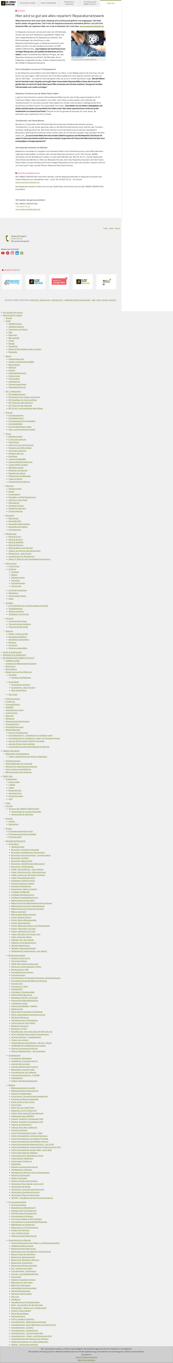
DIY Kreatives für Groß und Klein (22, 400)
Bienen (14, 575)
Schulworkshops (13, 761)
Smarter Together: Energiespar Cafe (27, 1119)
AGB (93, 300)
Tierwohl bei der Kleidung (19, 624)
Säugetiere (13, 593)
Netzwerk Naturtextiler (21, 1294)
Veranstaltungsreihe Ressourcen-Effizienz (29, 1339)
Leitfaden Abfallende (20, 892)
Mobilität (9, 707)
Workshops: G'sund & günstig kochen (27, 1189)
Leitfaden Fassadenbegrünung (24, 898)
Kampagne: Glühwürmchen (23, 881)
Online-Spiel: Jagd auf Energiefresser (27, 1113)
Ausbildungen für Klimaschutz (21, 556)
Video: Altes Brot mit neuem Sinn (25, 934)
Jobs (99, 300)
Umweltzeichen (12, 724)
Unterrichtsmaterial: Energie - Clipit (26, 1133)
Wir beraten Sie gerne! (13, 312)
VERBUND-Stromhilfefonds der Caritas (28, 1046)
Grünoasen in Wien (19, 986)
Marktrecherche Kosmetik (22, 900)
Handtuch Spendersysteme (23, 1280)
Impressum (45, 300)
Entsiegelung (14, 494)
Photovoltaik (14, 379)
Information (13, 844)
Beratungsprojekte (16, 955)
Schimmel (12, 645)
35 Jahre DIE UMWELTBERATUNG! (23, 809)
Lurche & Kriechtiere (17, 590)
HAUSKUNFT (17, 989)
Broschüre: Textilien (20, 858)
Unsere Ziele (14, 782)
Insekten (12, 569)
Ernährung (10, 702)
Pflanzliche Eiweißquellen (19, 476)
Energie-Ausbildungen (18, 733)
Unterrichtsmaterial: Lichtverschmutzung (29, 1136)
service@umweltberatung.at (27, 209)
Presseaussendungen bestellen (22, 834)
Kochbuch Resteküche (21, 886)
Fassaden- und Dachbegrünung (22, 497)
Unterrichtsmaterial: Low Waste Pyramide (29, 1139)
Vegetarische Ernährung (19, 482)
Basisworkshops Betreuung (23, 1249)
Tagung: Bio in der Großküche (24, 1127)
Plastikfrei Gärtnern (17, 508)
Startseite (34, 300)
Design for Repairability (21, 1094)
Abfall (8, 321)
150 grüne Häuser (19, 961)
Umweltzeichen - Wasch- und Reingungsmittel (31, 1336)
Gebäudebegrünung (17, 373)
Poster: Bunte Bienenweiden (24, 920)
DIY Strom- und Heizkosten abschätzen (25, 408)
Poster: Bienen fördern (21, 917)
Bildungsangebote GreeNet (23, 1088)
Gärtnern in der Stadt (17, 500)
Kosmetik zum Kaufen (18, 527)
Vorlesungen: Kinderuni (21, 1161)
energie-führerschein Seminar (21, 744)
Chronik (9, 806)
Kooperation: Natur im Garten (24, 889)
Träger (11, 788)
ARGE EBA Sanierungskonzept (24, 964)
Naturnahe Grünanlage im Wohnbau (27, 1012)
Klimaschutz (11, 534)
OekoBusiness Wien (15, 710)
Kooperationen (15, 790)
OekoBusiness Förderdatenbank (25, 1302)
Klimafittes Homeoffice (18, 639)
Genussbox (16, 1277)
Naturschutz (11, 563)
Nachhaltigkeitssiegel (20, 1291)
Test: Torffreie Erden (20, 1233)
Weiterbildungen (13, 730)
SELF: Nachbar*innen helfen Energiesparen (30, 1034)
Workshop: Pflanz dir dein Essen (25, 1195)
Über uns (111, 3)
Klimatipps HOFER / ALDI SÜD (24, 998)
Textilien (9, 603)
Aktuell (9, 318)
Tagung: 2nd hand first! (21, 1124)
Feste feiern (13, 442)
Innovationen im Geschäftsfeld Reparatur (29, 1222)
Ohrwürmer (16, 586)
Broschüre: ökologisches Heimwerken (28, 852)
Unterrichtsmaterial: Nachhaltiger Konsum (29, 1141)
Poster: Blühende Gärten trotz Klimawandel (30, 926)
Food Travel (16, 1105)
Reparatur (12, 352)
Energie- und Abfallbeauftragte (24, 1274)
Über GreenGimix (18, 690)
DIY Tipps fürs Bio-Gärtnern (20, 403)
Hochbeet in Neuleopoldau (23, 992)
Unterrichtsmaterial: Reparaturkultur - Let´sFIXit (32, 1144)
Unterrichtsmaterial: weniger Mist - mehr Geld (31, 1150)
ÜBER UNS (7, 776)
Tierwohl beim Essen (17, 621)
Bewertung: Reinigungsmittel (24, 1265)
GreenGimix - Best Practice (23, 687)
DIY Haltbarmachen (16, 394)
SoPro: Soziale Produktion (22, 1319)
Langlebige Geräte (19, 1003)
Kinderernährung (16, 453)
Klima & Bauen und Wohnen (20, 548)
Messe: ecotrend (18, 912)
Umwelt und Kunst (19, 1130)
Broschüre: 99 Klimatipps (22, 867)
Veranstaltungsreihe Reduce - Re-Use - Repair (31, 1043)
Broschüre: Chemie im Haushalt (25, 850)
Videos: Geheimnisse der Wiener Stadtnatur (27, 757)
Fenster (11, 370)
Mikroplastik (13, 338)
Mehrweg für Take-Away (22, 1282)
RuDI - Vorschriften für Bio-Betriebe (27, 1305)
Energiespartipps (16, 415)
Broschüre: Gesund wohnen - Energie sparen (31, 855)
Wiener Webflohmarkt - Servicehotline (28, 1051)
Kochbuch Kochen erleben (22, 883)
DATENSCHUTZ (57, 300)
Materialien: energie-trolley (23, 1070)
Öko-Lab (15, 1297)
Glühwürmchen (18, 577)
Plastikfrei (13, 346)
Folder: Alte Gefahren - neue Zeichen (27, 869)
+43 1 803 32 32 (22, 206)
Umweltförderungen (15, 727)
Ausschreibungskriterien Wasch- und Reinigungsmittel (35, 1243)
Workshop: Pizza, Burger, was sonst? (27, 1184)
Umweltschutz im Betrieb (19, 1240)
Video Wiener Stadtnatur (22, 1158)
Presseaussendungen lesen (20, 831)
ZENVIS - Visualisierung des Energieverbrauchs (32, 1198)
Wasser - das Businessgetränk (24, 1344)
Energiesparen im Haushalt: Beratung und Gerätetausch (35, 978)
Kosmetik (10, 515)
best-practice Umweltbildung (18, 769)
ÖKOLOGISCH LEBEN (12, 315)
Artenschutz (13, 566)
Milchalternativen (16, 468)
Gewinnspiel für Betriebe (22, 814)
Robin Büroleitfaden (20, 1313)
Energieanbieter (15, 424)
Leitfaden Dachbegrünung (22, 895)
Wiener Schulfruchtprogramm (24, 1181)
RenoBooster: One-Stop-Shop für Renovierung (31, 1031)
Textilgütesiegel (15, 609)
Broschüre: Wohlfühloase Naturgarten (28, 864)
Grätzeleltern (17, 1078)
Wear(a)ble (16, 1164)
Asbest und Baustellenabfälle (21, 362)
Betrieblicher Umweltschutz (90, 3)
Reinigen (12, 642)
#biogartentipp (15, 489)
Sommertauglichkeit (17, 384)
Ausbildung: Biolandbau (21, 1058)
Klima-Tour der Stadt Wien (22, 1108)
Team (8, 803)
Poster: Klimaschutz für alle (23, 931)
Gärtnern (10, 486)
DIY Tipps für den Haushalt (20, 405)
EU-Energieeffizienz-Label (19, 427)
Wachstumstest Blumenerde (24, 1236)
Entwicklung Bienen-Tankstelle (24, 1099)
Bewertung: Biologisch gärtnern (25, 1260)
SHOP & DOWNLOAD (12, 652)
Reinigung (10, 718)
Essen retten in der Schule (23, 1102)
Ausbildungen (14, 1055)
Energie (9, 413)
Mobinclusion (17, 1009)
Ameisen (15, 572)
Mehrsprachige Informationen (19, 772)
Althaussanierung (16, 359)
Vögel (10, 599)
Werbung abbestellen (17, 648)
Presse (105, 300)
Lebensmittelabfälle (17, 459)
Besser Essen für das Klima (23, 1254)
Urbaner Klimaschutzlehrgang (24, 1081)
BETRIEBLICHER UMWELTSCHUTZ (18, 658)
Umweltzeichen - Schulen (22, 1328)
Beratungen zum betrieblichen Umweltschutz (31, 1251)
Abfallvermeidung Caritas (22, 1246)
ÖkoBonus (16, 1299)
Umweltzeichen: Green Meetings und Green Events (33, 1325)
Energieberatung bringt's (22, 972)
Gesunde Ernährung (17, 451)
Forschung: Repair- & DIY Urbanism (26, 1219)
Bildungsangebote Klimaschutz (24, 1091)
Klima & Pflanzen (15, 545)
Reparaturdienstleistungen (17, 721)
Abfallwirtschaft (13, 661)
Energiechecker (18, 975)
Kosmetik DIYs (14, 521)
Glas (10, 332)
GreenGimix (13, 682)
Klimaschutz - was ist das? (19, 554)
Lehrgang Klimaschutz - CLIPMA (25, 1075)
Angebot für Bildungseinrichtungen (21, 663)
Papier (11, 341)
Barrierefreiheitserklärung (77, 300)
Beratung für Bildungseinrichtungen (21, 766)
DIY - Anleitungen (13, 391)
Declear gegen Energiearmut (24, 1211)
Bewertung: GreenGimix (22, 1263)
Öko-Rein (12, 675)
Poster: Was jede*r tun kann (23, 929)
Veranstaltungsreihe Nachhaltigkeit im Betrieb (28, 747)
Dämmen (12, 367)
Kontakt (112, 300)
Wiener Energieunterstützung (24, 1048)
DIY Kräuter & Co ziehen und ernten (24, 397)
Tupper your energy (20, 1040)
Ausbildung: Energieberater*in (24, 1061)
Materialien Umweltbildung (17, 754)
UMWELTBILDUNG (11, 751)
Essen (8, 434)
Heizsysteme (14, 376)
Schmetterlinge (18, 583)
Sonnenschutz (14, 530)
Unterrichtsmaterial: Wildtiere (24, 1153)
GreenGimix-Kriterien (20, 685)
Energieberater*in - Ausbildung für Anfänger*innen (30, 735)
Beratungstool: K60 (20, 969)
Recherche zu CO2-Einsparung (24, 1227)
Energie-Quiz (17, 983)
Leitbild (11, 785)
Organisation (11, 779)
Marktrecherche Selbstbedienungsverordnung (31, 903)
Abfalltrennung (15, 324)
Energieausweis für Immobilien (22, 421)
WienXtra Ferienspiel (20, 1175)
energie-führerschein (20, 1064)
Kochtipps (12, 456)
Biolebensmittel (15, 436)
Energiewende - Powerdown (23, 1271)
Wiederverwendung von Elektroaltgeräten (29, 1342)
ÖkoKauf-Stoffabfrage (21, 678)
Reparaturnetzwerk (20, 1026)
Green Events (12, 713)
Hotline (11, 821)
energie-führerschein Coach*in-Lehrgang (26, 741)
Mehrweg (12, 335)
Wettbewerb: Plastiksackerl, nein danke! (29, 951)
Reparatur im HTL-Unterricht (24, 1110)
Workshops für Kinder (21, 1187)
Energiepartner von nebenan (23, 1072)
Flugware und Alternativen (20, 448)
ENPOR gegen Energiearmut (24, 1213)
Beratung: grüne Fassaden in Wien (26, 967)
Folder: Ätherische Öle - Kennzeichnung (28, 872)
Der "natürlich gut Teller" (22, 1268)
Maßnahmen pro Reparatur (23, 1225)
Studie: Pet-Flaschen (20, 1230)
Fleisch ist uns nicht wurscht (21, 445)
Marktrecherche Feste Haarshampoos (28, 906)
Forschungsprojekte (17, 1202)
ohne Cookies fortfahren (86, 1357)
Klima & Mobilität (15, 542)
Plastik (11, 343)
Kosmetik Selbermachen (19, 524)
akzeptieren (86, 1354)
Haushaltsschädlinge (17, 637)
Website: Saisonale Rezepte (23, 948)
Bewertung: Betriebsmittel (23, 1257)
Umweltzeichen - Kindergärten (24, 1330)
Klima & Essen (14, 537)
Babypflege (13, 518)
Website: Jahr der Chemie (22, 940)
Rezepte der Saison (17, 473)
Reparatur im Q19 (19, 1029)
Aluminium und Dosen (18, 329)
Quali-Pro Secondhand (21, 1311)
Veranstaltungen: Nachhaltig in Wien (27, 1156)
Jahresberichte (15, 793)
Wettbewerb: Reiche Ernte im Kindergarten (30, 1172)
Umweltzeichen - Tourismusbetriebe (27, 1333)
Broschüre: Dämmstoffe (21, 861)
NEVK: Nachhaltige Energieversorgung (28, 1015)
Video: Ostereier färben (21, 937)
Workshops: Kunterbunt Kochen (25, 1192)
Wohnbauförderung (17, 387)
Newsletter (13, 824)
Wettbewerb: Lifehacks (21, 1170)
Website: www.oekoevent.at (23, 943)
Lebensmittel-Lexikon (18, 465)
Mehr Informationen (86, 1360)
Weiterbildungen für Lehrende (19, 764)
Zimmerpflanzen (15, 511)
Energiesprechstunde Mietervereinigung (29, 981)
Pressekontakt (15, 837)
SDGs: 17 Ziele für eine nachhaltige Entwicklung (29, 559)
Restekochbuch (18, 1316)
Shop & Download (48, 3)
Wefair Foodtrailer (19, 1178)
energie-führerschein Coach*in (24, 1067)
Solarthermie (14, 382)
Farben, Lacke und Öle (18, 634)
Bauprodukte (14, 365)
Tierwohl (9, 618)
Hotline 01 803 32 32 (20, 958)
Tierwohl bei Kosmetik (18, 627)
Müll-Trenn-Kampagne (21, 1285)
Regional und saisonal (17, 470)
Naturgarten (13, 503)
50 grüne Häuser (18, 1205)
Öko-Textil (12, 695)
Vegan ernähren (15, 479)
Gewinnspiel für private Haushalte (26, 812)
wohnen (21, 11)
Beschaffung (11, 669)
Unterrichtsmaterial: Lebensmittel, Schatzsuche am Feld (35, 1147)
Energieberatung (15, 418)
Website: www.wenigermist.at (24, 1167)
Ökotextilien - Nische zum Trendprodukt (28, 1308)
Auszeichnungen (15, 796)
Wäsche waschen (16, 611)
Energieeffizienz (13, 704)
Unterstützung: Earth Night (23, 1023)
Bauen (8, 356)
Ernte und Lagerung (17, 439)
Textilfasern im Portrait (18, 614)
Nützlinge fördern (16, 506)
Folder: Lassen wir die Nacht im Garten (28, 875)
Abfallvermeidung (16, 327)
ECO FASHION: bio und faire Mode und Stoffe (28, 606)
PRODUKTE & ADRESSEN (14, 655)
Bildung (11, 1085)
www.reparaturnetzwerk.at (92, 26)
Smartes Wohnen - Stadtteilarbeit (26, 1037)
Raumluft (10, 716)
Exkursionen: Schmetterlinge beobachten (29, 1096)
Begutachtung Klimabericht (23, 1208)
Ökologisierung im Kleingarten (24, 1020)
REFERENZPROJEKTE (15, 841)
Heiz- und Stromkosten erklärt (21, 429)
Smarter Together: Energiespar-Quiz (27, 1122)
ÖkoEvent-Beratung (20, 1017)
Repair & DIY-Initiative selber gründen (24, 349)
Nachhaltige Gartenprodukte (24, 1288)
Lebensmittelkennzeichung (20, 462)
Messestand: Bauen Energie (23, 914)
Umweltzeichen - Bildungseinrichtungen (28, 1322)
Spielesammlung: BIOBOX (22, 1116)
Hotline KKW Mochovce (21, 995)
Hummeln (15, 580)
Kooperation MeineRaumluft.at (24, 1000)
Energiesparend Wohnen (22, 1216)
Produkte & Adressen (69, 3)
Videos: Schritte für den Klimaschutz (24, 551)
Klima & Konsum (15, 539)
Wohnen (9, 631)
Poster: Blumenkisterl (20, 923)
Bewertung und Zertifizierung (19, 672)
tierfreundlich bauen (17, 596)
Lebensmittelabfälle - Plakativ (24, 1006)
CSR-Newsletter (13, 699)
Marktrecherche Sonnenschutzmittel (27, 909)
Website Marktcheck (20, 945)
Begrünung (10, 666)
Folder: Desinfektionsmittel (23, 878)
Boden (11, 492)
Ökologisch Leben (27, 3)
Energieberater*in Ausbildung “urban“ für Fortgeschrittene (34, 738)
